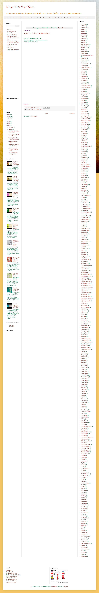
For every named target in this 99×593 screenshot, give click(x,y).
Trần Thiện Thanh (85, 444)
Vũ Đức (83, 519)
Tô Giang (83, 464)
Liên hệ (9, 46)
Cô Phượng (84, 69)
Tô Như (83, 470)
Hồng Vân (83, 171)
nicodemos (54, 586)
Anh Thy (83, 40)
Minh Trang (84, 239)
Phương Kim (84, 329)
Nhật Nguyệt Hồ (85, 322)
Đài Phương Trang (85, 543)
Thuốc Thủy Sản (10, 572)
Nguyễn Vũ (84, 290)
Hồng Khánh (84, 170)
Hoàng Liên (84, 111)
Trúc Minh (83, 420)
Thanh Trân (84, 382)
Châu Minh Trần (85, 63)
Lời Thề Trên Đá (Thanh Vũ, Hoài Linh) (13, 149)
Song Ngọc (84, 360)
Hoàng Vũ (83, 131)
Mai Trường (84, 232)
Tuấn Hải (83, 455)
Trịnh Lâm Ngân (85, 452)
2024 (8, 125)
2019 (8, 114)
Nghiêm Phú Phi (85, 259)
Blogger (66, 586)
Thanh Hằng (84, 371)
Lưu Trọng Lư (84, 221)
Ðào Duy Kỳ (84, 532)
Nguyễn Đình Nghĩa (86, 300)
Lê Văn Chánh (84, 217)
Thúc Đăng (84, 400)
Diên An (83, 71)
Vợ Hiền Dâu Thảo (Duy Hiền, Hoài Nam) (16, 259)
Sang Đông (84, 355)
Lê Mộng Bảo (84, 206)
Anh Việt (83, 42)
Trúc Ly (83, 419)
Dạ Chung (83, 89)
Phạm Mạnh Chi (85, 340)
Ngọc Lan (83, 314)
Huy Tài (83, 140)
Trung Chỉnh (84, 417)
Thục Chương (84, 409)
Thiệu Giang (84, 389)
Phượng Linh (84, 333)
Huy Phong (84, 139)
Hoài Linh (83, 102)
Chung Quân (84, 60)
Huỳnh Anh (84, 144)
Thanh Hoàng (84, 367)
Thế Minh (83, 406)
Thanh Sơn (84, 378)
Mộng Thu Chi (84, 256)
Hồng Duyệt (84, 168)
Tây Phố (83, 463)
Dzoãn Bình (84, 82)
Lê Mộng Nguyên (85, 208)
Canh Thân (84, 53)
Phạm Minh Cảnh (85, 338)
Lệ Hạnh (83, 223)
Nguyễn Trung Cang (86, 285)
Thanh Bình (84, 366)
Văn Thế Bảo (84, 505)
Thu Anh (83, 391)
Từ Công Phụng (85, 483)
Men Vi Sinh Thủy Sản (11, 576)
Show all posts (62, 28)
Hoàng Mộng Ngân (86, 117)
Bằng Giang (84, 51)
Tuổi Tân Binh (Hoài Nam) (15, 275)
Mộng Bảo (83, 252)
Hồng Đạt (83, 173)
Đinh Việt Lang (85, 536)
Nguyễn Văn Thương (86, 287)
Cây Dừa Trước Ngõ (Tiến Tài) (13, 131)
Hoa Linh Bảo (84, 98)
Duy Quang (84, 80)
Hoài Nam (83, 104)
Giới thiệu (9, 30)
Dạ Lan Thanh (84, 93)
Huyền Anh (84, 142)
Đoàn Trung (84, 541)
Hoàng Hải (83, 109)
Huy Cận (83, 135)
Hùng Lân (83, 160)
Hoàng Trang (84, 126)
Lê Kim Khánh (84, 203)
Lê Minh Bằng (84, 204)
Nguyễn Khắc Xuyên (86, 276)
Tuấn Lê (83, 459)
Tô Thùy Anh (84, 472)
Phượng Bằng (84, 331)
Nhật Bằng (83, 320)
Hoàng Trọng (84, 128)
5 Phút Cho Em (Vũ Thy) (13, 142)
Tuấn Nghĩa (84, 461)
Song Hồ (83, 358)
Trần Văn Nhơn (85, 446)
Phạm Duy (31, 109)
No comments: (37, 107)
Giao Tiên (83, 96)
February (11, 127)
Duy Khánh (84, 76)
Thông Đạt (83, 398)
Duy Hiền (83, 74)
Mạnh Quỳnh (84, 245)
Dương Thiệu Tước (85, 85)
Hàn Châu (83, 151)
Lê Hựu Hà (83, 201)
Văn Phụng (84, 501)
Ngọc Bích (83, 309)
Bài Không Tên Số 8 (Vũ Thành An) (13, 145)
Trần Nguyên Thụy (86, 441)
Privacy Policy (10, 47)
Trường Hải (84, 428)
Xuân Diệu (83, 523)
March (10, 129)
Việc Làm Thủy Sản (11, 582)
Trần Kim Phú (84, 439)
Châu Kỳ (83, 62)
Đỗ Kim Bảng (84, 549)
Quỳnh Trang (84, 353)
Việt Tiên (83, 494)
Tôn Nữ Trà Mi (84, 475)
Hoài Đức (83, 107)
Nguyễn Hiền (84, 272)
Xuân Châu (83, 521)
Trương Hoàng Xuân (86, 426)
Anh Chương (84, 27)
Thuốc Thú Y (9, 570)
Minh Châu (84, 236)
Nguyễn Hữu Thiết (85, 274)
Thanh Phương (85, 377)
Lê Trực (83, 214)
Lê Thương (84, 210)
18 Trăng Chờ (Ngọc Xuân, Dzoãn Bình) (13, 138)
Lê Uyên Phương (85, 215)
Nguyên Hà (84, 261)
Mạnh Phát (84, 243)
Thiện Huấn (84, 388)
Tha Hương (84, 364)
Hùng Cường (84, 157)
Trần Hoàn (84, 435)
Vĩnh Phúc (83, 506)
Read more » (27, 104)
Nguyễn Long (84, 278)
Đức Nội (83, 554)
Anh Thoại (83, 38)
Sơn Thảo (83, 362)
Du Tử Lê (83, 73)
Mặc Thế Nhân (84, 248)
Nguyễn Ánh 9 (84, 294)
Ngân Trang (84, 305)
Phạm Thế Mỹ (84, 345)
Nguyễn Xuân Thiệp (86, 292)
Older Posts (72, 113)
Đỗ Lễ (82, 550)
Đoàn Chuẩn (84, 538)
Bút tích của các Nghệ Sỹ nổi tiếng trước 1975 (13, 41)
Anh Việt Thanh (85, 44)
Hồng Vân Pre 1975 (12, 44)
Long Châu (84, 193)
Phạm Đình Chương (86, 349)
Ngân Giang (84, 303)
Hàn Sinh (83, 155)
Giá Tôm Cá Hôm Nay (11, 573)
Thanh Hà (83, 369)
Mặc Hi (83, 246)
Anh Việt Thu (84, 46)
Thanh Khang (84, 373)
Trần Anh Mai (84, 433)
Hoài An (83, 100)
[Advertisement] (49, 90)
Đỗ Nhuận (83, 552)
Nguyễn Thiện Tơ (85, 283)
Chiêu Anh (83, 58)
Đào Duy (83, 545)
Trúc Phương (84, 422)
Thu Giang (83, 393)
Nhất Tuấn (83, 318)
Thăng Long (84, 402)
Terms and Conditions (13, 49)
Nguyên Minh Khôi (86, 265)
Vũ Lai (82, 514)
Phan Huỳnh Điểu (85, 325)
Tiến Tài (83, 413)
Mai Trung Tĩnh (85, 230)
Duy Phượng (84, 78)
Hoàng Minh (84, 115)
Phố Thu (83, 351)
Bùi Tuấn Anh (84, 47)
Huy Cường (84, 133)
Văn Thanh (84, 503)
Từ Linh (83, 485)
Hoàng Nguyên (85, 118)
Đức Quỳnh (84, 556)
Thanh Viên (84, 384)
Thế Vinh (83, 408)
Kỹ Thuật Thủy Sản (10, 578)
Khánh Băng (84, 177)
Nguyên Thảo (84, 267)
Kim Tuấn (83, 179)
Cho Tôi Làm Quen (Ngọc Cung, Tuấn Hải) (16, 306)
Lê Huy (83, 199)
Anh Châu (83, 25)
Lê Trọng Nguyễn (85, 212)
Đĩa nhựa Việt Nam (12, 34)
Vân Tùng (83, 496)
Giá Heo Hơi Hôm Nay (11, 581)
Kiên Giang (84, 181)
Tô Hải (82, 466)
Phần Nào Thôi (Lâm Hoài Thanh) (13, 135)
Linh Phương (84, 192)
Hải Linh (83, 162)
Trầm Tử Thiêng (85, 431)
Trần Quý (83, 442)
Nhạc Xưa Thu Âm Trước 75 (11, 32)
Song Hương (84, 356)
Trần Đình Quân (85, 448)
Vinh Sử (83, 488)
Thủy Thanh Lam (85, 411)
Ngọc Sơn (83, 316)
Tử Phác (83, 486)
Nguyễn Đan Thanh (86, 296)
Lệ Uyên (83, 225)
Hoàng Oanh (84, 122)
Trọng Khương (85, 453)
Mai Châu (83, 226)
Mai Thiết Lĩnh (84, 228)
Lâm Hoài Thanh (85, 195)
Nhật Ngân (84, 323)
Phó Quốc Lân (84, 327)
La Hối (82, 182)
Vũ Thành (83, 516)
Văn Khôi (83, 499)
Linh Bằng (83, 190)
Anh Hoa (83, 29)
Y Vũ (82, 528)
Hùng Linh (83, 159)
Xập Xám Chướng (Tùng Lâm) (12, 153)
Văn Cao (83, 497)
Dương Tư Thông (85, 87)
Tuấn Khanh (84, 457)
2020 (8, 117)
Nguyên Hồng (84, 263)
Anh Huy (83, 31)
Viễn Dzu (83, 492)
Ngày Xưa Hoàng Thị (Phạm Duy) (37, 33)
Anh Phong (84, 35)
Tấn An (83, 481)
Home (46, 113)
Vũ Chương (84, 508)
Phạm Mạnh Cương (86, 342)
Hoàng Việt (84, 129)
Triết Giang (84, 415)
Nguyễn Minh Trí (85, 279)
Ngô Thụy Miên (85, 307)
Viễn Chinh (84, 490)
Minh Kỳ (83, 237)
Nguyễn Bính (84, 268)
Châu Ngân (84, 65)
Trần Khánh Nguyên (86, 437)
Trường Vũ (84, 430)
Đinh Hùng (84, 534)
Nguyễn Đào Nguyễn (86, 298)
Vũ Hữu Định (84, 512)
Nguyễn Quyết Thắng (86, 281)
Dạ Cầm (83, 91)
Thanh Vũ (83, 386)
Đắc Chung (84, 547)
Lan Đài (83, 186)
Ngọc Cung (84, 312)
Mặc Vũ (83, 250)
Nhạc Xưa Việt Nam (20, 6)
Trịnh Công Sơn (85, 450)
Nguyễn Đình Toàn (86, 301)
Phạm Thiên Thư (38, 109)
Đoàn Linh (83, 539)
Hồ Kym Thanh (85, 164)
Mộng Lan (83, 254)
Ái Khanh (83, 530)
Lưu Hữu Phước (85, 219)
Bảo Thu (83, 49)
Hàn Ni (83, 153)
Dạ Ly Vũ (83, 95)
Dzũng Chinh (84, 84)
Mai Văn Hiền (84, 234)
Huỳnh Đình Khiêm (86, 146)
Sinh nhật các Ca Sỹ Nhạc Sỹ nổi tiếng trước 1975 (13, 38)
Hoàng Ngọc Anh (85, 120)
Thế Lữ (83, 404)
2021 (8, 119)
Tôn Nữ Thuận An (85, 474)
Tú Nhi (82, 479)
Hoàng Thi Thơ (85, 124)
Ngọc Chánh (84, 311)
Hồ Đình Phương (85, 166)
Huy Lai (83, 137)
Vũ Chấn (83, 510)
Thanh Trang (84, 380)
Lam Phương (84, 184)
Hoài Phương (84, 106)
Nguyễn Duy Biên (85, 270)
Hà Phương (84, 149)
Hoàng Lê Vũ (84, 113)
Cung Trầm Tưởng (85, 67)
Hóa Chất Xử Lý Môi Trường (13, 575)
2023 (8, 123)
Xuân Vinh (83, 525)
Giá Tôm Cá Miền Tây (11, 579)
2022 (8, 121)
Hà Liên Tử (84, 148)
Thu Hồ (83, 395)
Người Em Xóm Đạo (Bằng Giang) (15, 226)
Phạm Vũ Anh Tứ (85, 347)
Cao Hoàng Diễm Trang (87, 55)
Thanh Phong (84, 375)
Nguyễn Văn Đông (85, 289)
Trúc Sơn (83, 424)
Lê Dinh (83, 197)
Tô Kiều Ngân (84, 468)
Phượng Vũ (84, 334)
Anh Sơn (83, 36)
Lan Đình (83, 188)
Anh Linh (83, 33)
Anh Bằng (83, 24)
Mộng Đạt (83, 257)
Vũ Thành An (84, 517)
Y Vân (82, 527)
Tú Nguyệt (83, 477)
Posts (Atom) (34, 116)
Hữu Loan (83, 175)
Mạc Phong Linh (85, 241)
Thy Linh (83, 397)
